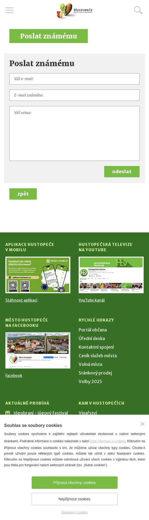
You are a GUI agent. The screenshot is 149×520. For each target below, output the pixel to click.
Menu (9, 10)
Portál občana (93, 329)
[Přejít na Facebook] (37, 350)
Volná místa (90, 364)
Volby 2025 (90, 381)
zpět (23, 194)
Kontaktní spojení (96, 347)
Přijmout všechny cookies (74, 482)
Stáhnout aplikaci (21, 300)
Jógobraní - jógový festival (40, 413)
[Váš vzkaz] (74, 133)
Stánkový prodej (95, 373)
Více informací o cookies (107, 441)
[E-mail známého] (74, 95)
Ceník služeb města (98, 355)
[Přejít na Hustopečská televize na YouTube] (111, 275)
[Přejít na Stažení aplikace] (37, 275)
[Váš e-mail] (74, 78)
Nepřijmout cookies (74, 499)
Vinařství (88, 413)
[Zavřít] (142, 424)
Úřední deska (92, 338)
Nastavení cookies (74, 512)
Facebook (13, 375)
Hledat (138, 10)
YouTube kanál (92, 300)
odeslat (122, 171)
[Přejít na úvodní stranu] (75, 11)
